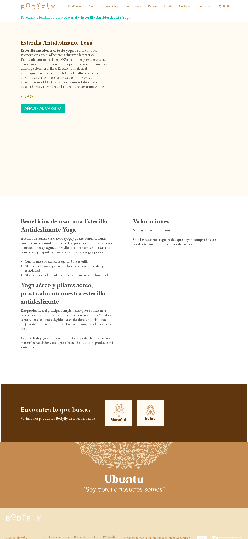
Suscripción (204, 6)
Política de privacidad (86, 528)
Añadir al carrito (42, 108)
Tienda (168, 6)
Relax (150, 404)
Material (70, 17)
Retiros (152, 6)
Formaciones (133, 6)
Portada (27, 17)
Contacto (184, 6)
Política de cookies (109, 529)
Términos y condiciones (56, 528)
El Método (74, 6)
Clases (92, 6)
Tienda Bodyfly (48, 17)
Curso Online (110, 6)
